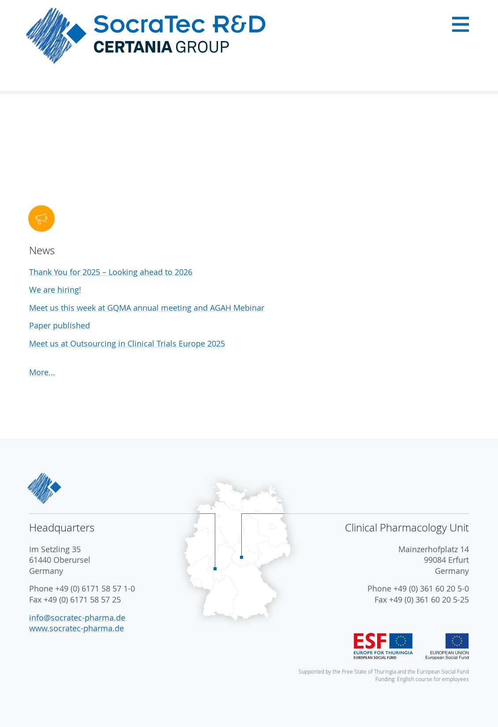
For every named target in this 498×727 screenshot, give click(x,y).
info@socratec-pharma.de (77, 618)
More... (42, 372)
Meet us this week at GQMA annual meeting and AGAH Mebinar (146, 308)
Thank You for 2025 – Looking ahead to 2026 (110, 272)
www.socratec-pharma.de (76, 628)
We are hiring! (55, 290)
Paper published (59, 325)
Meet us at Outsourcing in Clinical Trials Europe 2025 (127, 344)
